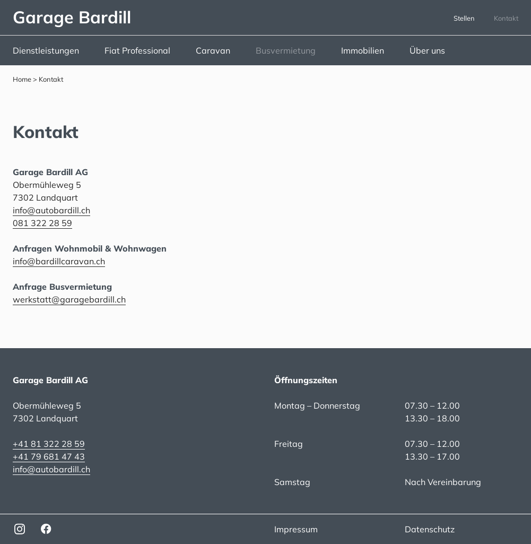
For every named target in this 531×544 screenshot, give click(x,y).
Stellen (464, 18)
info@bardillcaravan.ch (59, 261)
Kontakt (506, 18)
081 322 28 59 (42, 223)
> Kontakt (47, 79)
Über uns (427, 50)
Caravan (213, 50)
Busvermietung (286, 50)
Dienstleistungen (46, 50)
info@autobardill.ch (51, 210)
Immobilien (362, 50)
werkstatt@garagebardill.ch (69, 299)
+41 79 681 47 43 (49, 456)
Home (22, 79)
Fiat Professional (137, 50)
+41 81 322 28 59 (49, 443)
